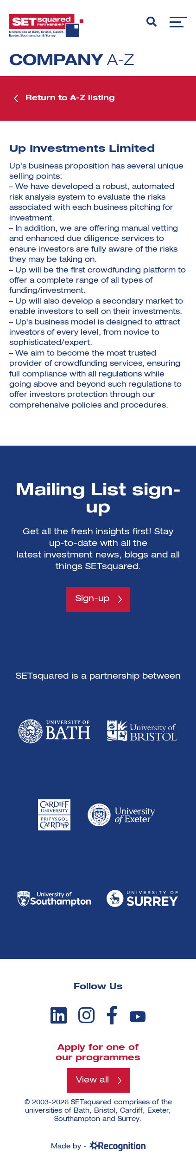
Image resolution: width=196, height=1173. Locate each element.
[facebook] (112, 1015)
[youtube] (137, 1016)
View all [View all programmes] (92, 1080)
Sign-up (92, 599)
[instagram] (86, 1015)
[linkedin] (59, 1015)
